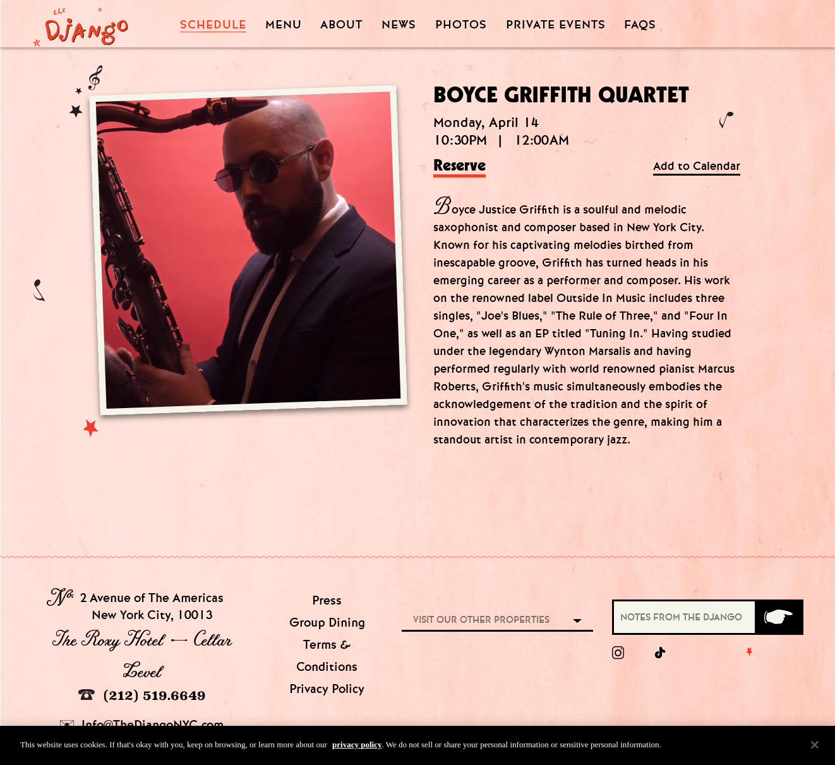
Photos (461, 25)
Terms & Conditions (326, 656)
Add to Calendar (696, 166)
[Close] (815, 750)
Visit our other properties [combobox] (481, 619)
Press (327, 600)
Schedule (213, 25)
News (398, 25)
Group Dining (327, 622)
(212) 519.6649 (142, 695)
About (341, 25)
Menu (283, 25)
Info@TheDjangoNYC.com (142, 725)
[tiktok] (660, 653)
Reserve (459, 166)
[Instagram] (618, 653)
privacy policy (356, 750)
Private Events (556, 25)
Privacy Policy (326, 689)
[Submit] (778, 617)
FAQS (640, 25)
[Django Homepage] (80, 23)
